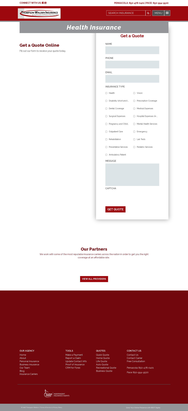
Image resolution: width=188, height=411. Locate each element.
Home (23, 355)
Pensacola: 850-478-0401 (140, 367)
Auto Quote (102, 364)
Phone (109, 58)
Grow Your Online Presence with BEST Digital (143, 408)
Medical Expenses (145, 108)
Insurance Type (115, 86)
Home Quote (103, 358)
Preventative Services (118, 147)
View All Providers (94, 279)
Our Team (25, 367)
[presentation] (126, 196)
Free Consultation (136, 361)
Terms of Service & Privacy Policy (51, 407)
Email (108, 72)
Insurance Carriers (29, 374)
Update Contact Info (76, 361)
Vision (139, 93)
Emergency (142, 131)
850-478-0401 (136, 3)
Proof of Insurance (74, 364)
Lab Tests (141, 139)
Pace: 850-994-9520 (137, 372)
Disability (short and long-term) (119, 101)
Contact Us (132, 355)
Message (110, 161)
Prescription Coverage (147, 101)
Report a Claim (73, 358)
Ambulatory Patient (117, 155)
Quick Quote (102, 355)
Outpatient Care (116, 131)
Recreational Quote (106, 367)
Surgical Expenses (117, 116)
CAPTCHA (110, 188)
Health (112, 93)
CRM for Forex (72, 367)
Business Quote (104, 371)
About (23, 358)
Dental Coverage (116, 108)
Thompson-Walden (32, 407)
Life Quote (101, 361)
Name (108, 44)
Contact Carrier (134, 358)
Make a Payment (74, 355)
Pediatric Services (145, 147)
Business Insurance (29, 364)
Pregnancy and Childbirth (119, 124)
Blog (22, 371)
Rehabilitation (115, 139)
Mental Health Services (147, 124)
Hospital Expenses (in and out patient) (147, 116)
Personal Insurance (29, 361)
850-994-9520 (160, 3)
